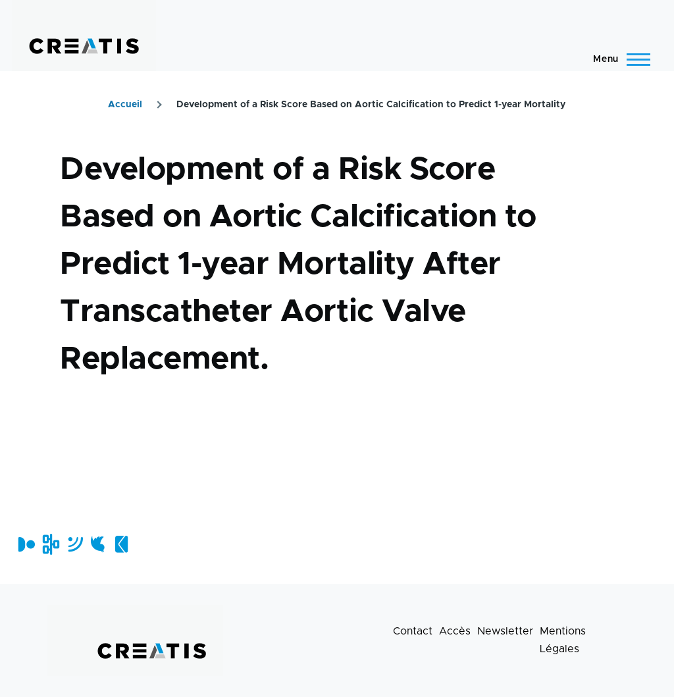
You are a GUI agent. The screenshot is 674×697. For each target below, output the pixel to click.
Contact (412, 631)
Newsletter (505, 631)
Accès (455, 631)
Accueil (125, 104)
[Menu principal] (617, 59)
